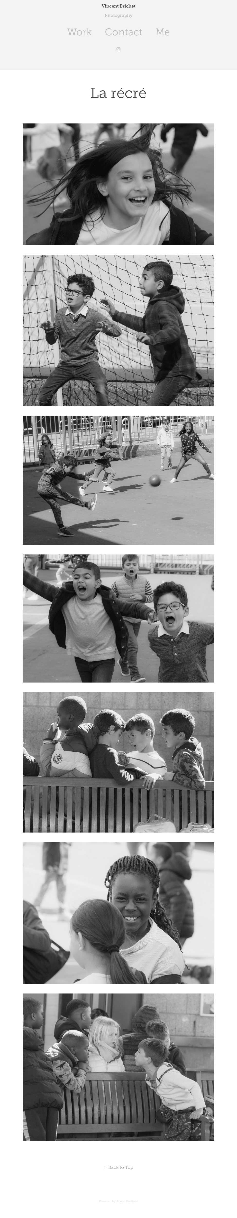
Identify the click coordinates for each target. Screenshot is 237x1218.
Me (162, 32)
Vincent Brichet (118, 6)
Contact (123, 32)
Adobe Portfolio (127, 1201)
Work (79, 32)
